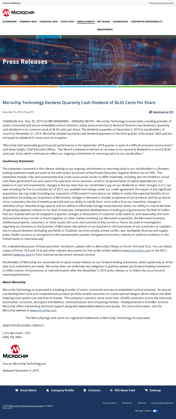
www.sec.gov (22, 255)
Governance (120, 21)
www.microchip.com (137, 250)
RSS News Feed (122, 390)
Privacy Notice (110, 403)
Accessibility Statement (162, 403)
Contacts (91, 390)
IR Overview (10, 21)
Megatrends (105, 29)
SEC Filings (103, 21)
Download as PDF (161, 112)
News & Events (86, 21)
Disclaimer (127, 403)
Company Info (28, 21)
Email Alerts (26, 390)
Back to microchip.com (161, 2)
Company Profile (60, 390)
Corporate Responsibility (146, 21)
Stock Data (67, 21)
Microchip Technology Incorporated (26, 405)
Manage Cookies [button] (143, 411)
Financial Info (49, 21)
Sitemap (153, 390)
